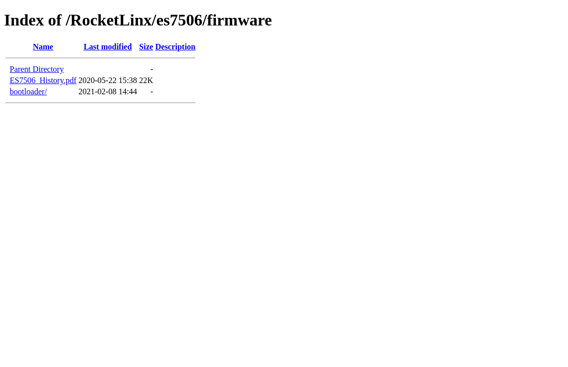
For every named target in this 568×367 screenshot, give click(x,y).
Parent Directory (37, 69)
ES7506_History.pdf (43, 80)
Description (175, 46)
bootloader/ (28, 91)
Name (43, 46)
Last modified (108, 46)
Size (146, 46)
